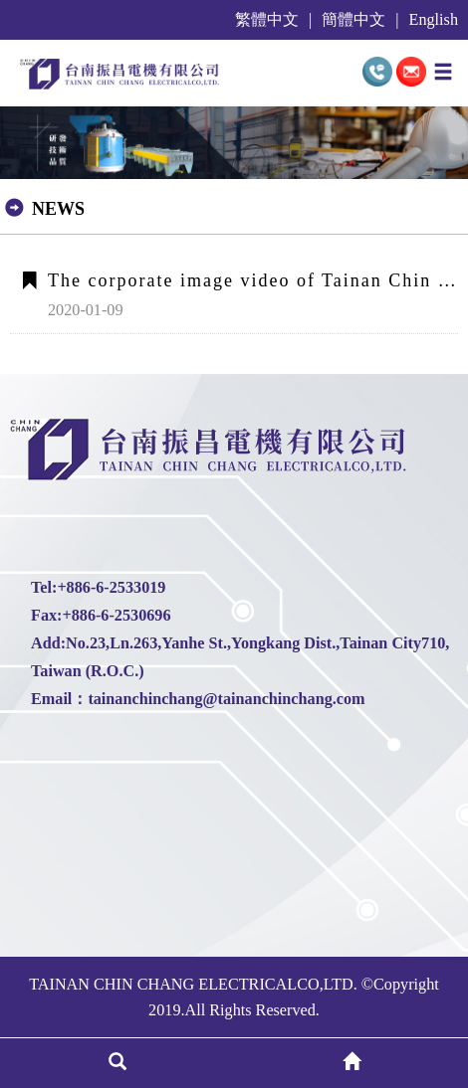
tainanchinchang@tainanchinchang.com (226, 699)
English (433, 20)
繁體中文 (267, 20)
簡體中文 (353, 20)
